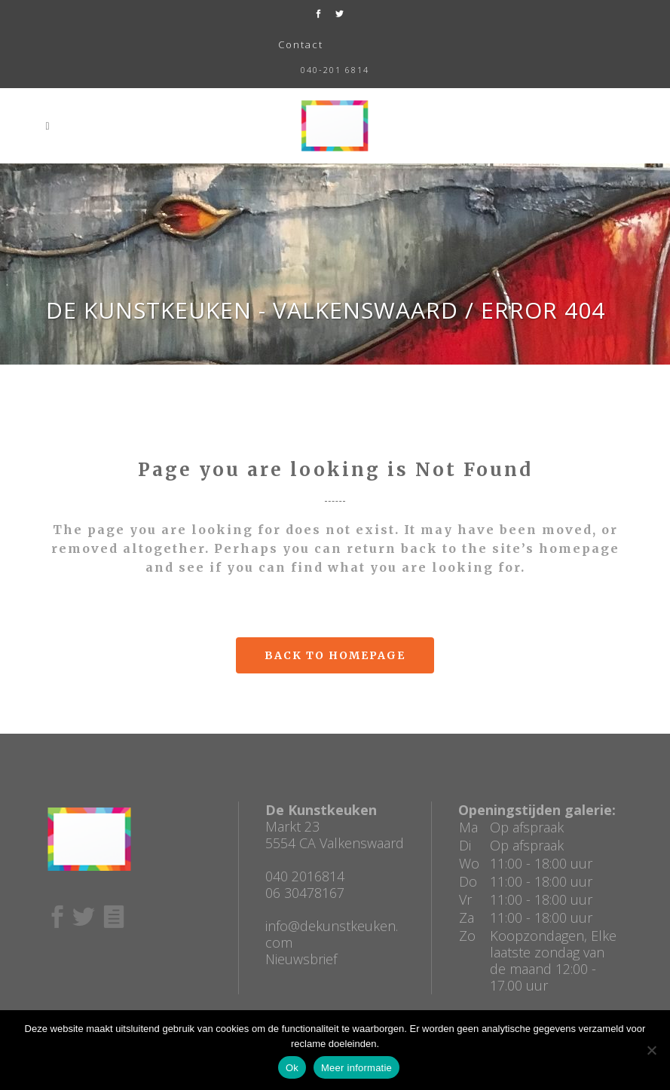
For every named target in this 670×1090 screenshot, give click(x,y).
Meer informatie (356, 1067)
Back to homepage (335, 655)
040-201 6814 (335, 69)
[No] (651, 1050)
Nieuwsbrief (301, 959)
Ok (292, 1067)
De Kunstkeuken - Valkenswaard (252, 310)
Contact (300, 44)
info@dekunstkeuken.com (331, 934)
